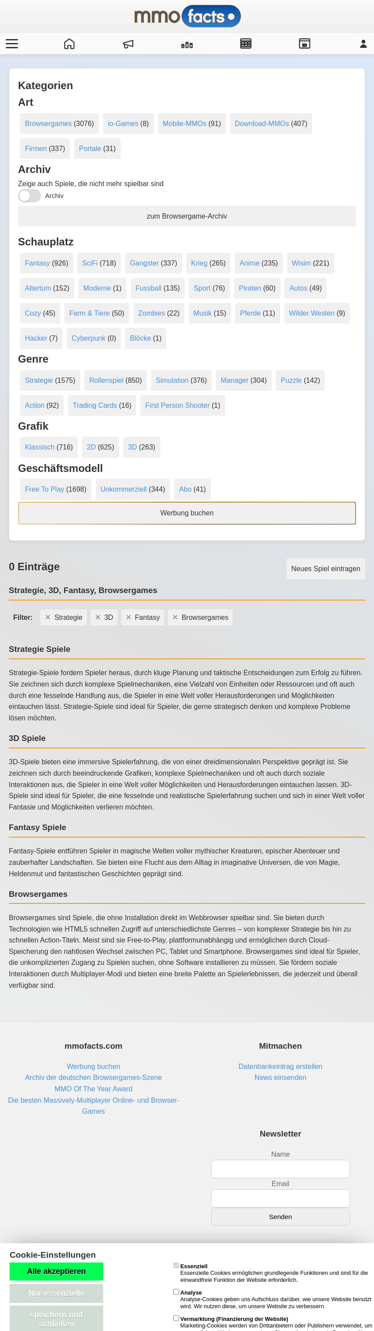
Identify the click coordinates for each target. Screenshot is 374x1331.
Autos (298, 288)
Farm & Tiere (89, 313)
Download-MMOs (262, 123)
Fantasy (37, 263)
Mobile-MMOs (185, 123)
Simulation (172, 380)
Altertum (38, 288)
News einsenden (280, 1077)
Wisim (301, 263)
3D (132, 447)
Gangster (144, 263)
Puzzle (291, 380)
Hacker (36, 338)
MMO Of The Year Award (93, 1089)
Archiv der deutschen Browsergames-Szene (93, 1077)
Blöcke (140, 338)
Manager (234, 380)
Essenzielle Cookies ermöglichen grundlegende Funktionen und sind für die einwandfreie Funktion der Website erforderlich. (270, 1273)
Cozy (33, 313)
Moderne (97, 288)
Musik (203, 313)
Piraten (250, 288)
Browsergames (48, 123)
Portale (90, 148)
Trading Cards (95, 405)
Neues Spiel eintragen (325, 568)
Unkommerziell (124, 489)
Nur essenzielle (56, 1293)
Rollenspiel (106, 380)
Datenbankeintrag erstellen (280, 1066)
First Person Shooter (177, 405)
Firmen (36, 148)
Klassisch (40, 447)
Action (34, 405)
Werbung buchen (187, 513)
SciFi (90, 263)
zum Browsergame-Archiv (187, 216)
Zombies (151, 313)
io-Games (123, 123)
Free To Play (45, 489)
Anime (249, 263)
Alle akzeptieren (56, 1271)
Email (280, 1183)
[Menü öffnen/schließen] (10, 43)
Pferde (250, 313)
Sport (202, 288)
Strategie (39, 380)
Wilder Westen (312, 313)
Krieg (199, 263)
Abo (185, 489)
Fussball (149, 288)
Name (280, 1154)
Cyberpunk (88, 338)
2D (91, 447)
